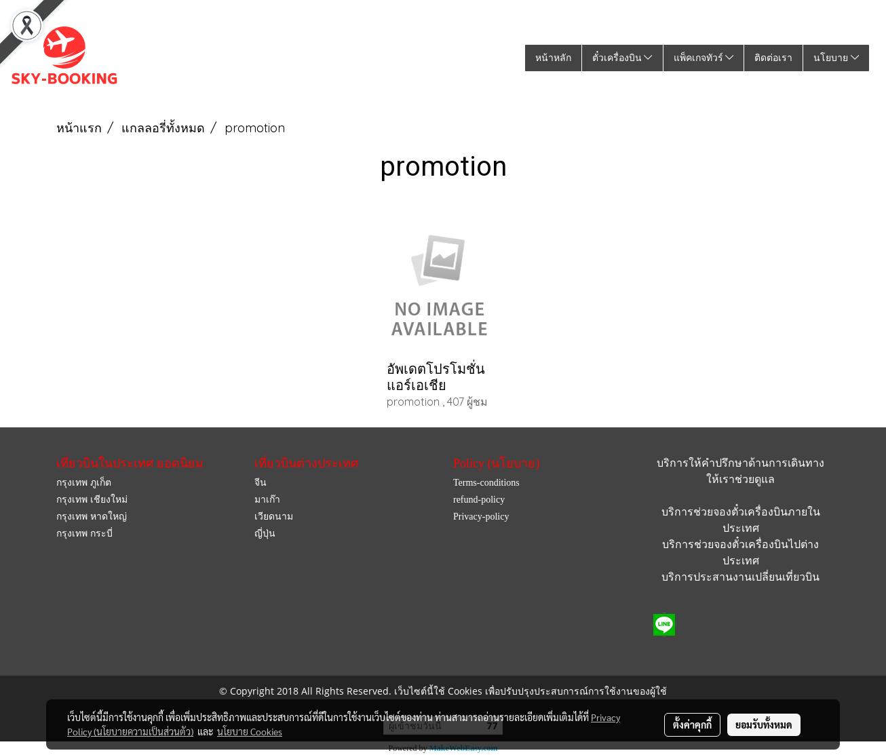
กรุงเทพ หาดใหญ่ (91, 516)
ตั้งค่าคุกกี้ (692, 724)
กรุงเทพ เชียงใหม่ (92, 500)
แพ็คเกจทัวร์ (704, 58)
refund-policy (479, 500)
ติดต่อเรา (773, 58)
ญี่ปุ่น (264, 533)
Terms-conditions (486, 483)
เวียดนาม (273, 516)
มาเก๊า (267, 500)
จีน (260, 483)
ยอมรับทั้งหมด (763, 724)
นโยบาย (836, 58)
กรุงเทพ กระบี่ (84, 533)
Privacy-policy (481, 516)
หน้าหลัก (553, 58)
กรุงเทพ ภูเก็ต (83, 483)
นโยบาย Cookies (249, 731)
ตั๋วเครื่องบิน (622, 58)
